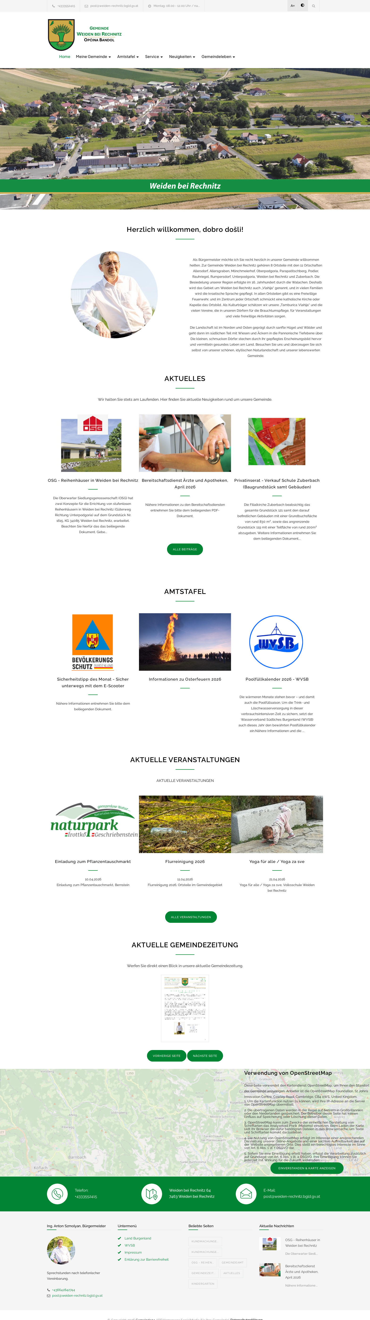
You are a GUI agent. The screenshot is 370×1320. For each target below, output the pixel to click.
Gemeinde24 (145, 1310)
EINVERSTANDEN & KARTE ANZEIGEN (307, 1158)
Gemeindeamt (233, 1252)
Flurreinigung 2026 (185, 852)
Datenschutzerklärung (246, 1310)
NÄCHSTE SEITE (205, 1046)
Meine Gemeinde (169, 34)
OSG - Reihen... (203, 1252)
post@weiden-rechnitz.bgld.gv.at (114, 6)
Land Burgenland (138, 1228)
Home (140, 34)
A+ (293, 6)
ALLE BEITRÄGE (185, 539)
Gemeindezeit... (204, 1263)
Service (230, 34)
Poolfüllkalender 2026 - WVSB (277, 669)
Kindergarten (203, 1273)
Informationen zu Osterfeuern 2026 (185, 669)
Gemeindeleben (294, 34)
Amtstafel (204, 34)
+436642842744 (63, 1280)
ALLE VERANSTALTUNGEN (191, 907)
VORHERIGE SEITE (167, 1046)
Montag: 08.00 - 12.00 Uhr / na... (177, 6)
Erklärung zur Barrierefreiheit (147, 1249)
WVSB (130, 1235)
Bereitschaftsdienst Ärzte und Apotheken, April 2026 (301, 1261)
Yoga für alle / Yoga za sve (277, 852)
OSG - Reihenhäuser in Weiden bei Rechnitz (93, 470)
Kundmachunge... (205, 1231)
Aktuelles (231, 1263)
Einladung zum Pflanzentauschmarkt (93, 852)
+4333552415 (66, 6)
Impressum (133, 1242)
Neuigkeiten (258, 34)
